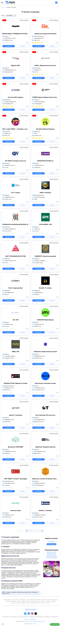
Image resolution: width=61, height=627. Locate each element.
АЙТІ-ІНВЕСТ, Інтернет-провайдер (15, 479)
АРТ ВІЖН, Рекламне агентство (15, 161)
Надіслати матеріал (30, 609)
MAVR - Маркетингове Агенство (45, 65)
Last (42, 530)
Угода (18, 601)
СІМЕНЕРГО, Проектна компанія (45, 256)
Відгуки (27, 42)
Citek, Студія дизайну (15, 288)
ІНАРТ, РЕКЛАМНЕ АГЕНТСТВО (15, 256)
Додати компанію (55, 624)
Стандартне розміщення (10, 601)
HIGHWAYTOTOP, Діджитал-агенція (15, 383)
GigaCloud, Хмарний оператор (45, 447)
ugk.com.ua (37, 40)
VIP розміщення (51, 544)
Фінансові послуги (51, 554)
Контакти (22, 46)
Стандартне (51, 541)
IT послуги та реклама (51, 557)
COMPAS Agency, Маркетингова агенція (45, 97)
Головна (3, 7)
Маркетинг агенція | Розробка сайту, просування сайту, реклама (45, 479)
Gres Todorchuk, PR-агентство (45, 415)
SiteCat (35, 621)
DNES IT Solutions (45, 192)
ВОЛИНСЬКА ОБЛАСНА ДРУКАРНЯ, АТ (15, 224)
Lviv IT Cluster (15, 192)
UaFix (44, 621)
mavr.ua (36, 72)
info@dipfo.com (33, 619)
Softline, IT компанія (45, 510)
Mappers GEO (15, 65)
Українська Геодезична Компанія (45, 33)
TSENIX (34, 623)
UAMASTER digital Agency (45, 320)
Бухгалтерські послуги (51, 556)
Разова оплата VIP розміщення (34, 599)
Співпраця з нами (25, 601)
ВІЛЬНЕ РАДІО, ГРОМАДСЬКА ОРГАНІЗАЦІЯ (15, 33)
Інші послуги (42, 601)
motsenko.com (37, 135)
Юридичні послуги (51, 552)
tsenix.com (7, 135)
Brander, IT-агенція (45, 288)
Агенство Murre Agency (15, 97)
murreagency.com (8, 103)
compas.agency (38, 103)
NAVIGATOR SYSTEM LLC (45, 161)
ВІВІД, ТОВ (15, 351)
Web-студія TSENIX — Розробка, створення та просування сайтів (15, 129)
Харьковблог (26, 621)
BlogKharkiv (39, 621)
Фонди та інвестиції (51, 553)
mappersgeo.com (8, 72)
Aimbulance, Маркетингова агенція (45, 351)
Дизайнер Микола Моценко (45, 129)
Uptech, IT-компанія (15, 415)
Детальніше (9, 46)
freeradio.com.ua (8, 40)
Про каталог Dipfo (34, 601)
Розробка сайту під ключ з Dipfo (10, 599)
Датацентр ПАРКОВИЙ (15, 447)
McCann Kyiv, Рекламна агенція (45, 383)
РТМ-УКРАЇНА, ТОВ (45, 224)
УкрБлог (31, 621)
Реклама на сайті (45, 599)
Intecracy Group (15, 510)
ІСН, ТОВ (15, 320)
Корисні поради (22, 599)
